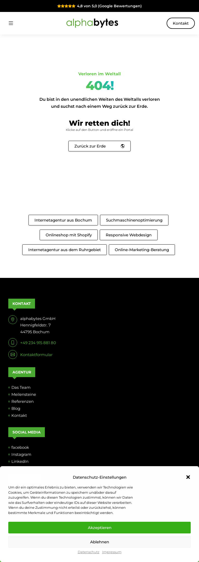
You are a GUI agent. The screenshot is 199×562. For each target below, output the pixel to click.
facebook (20, 447)
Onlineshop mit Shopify (69, 234)
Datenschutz (89, 552)
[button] (188, 477)
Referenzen (22, 401)
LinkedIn (20, 461)
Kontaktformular (36, 354)
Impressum (112, 552)
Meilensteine (23, 394)
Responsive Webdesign (129, 234)
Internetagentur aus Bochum (63, 220)
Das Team (21, 387)
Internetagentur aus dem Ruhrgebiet (64, 249)
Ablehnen (99, 541)
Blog (15, 408)
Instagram (21, 454)
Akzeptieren (99, 527)
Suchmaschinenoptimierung (134, 220)
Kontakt (181, 23)
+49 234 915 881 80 (38, 342)
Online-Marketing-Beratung (142, 249)
